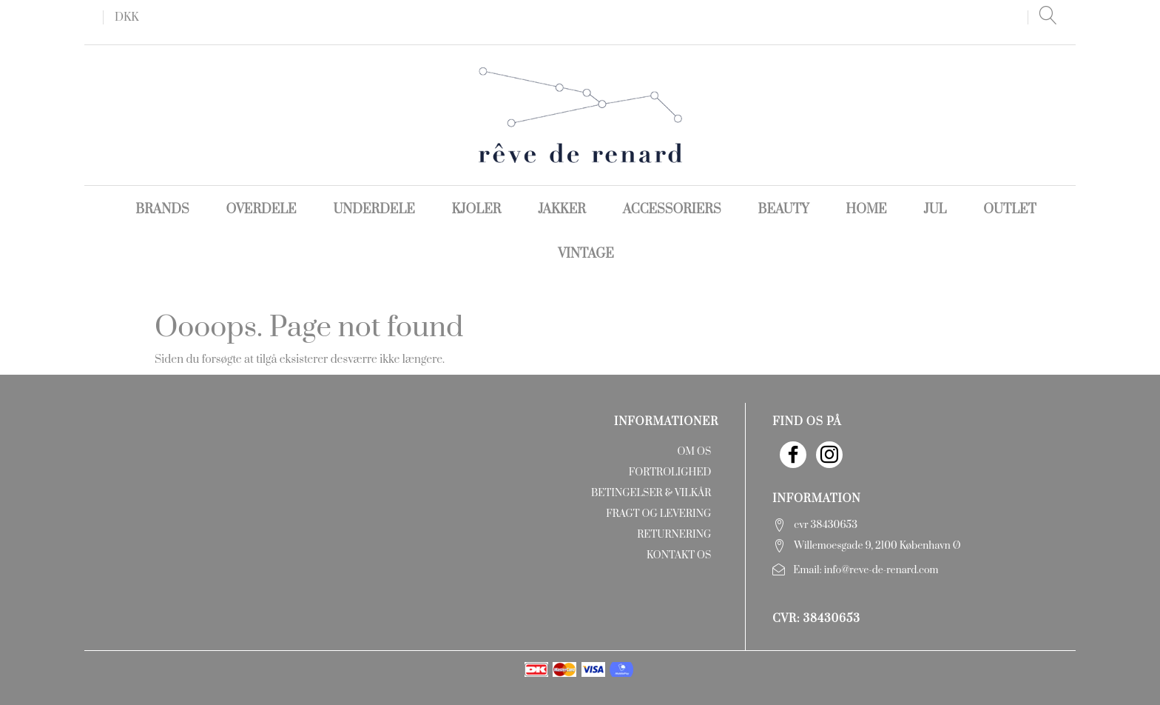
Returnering (674, 534)
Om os (694, 451)
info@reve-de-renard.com (881, 570)
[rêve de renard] (580, 114)
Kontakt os (679, 555)
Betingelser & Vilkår (651, 493)
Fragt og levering (658, 514)
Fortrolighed (670, 472)
